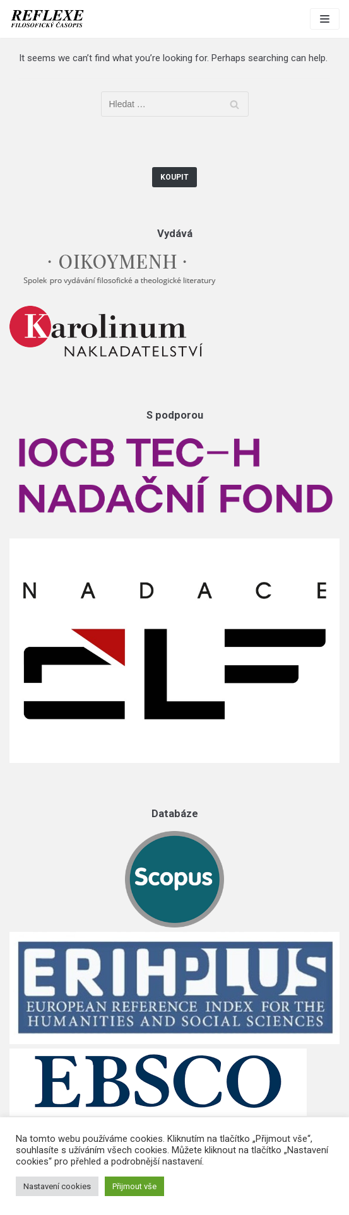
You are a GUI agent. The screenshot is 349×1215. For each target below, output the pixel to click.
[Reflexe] (47, 19)
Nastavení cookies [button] (57, 1186)
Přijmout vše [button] (134, 1186)
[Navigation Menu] (325, 19)
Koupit (174, 177)
